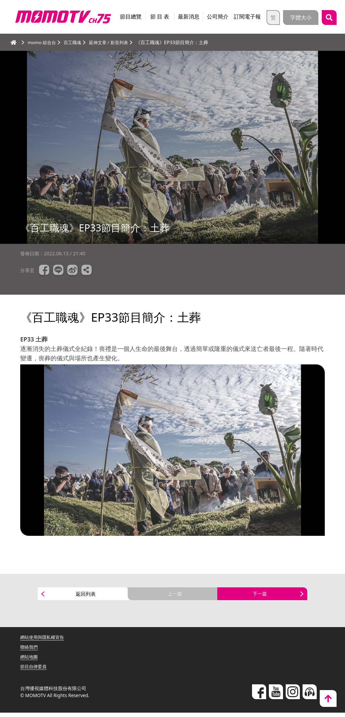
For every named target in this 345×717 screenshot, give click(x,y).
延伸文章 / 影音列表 (113, 42)
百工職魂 (75, 42)
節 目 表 (159, 16)
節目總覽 (131, 16)
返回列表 (85, 596)
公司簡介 (217, 16)
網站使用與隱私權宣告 (43, 642)
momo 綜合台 (43, 42)
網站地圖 (29, 661)
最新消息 (188, 16)
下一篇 (260, 596)
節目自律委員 (34, 670)
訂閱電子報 (247, 16)
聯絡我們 (29, 651)
